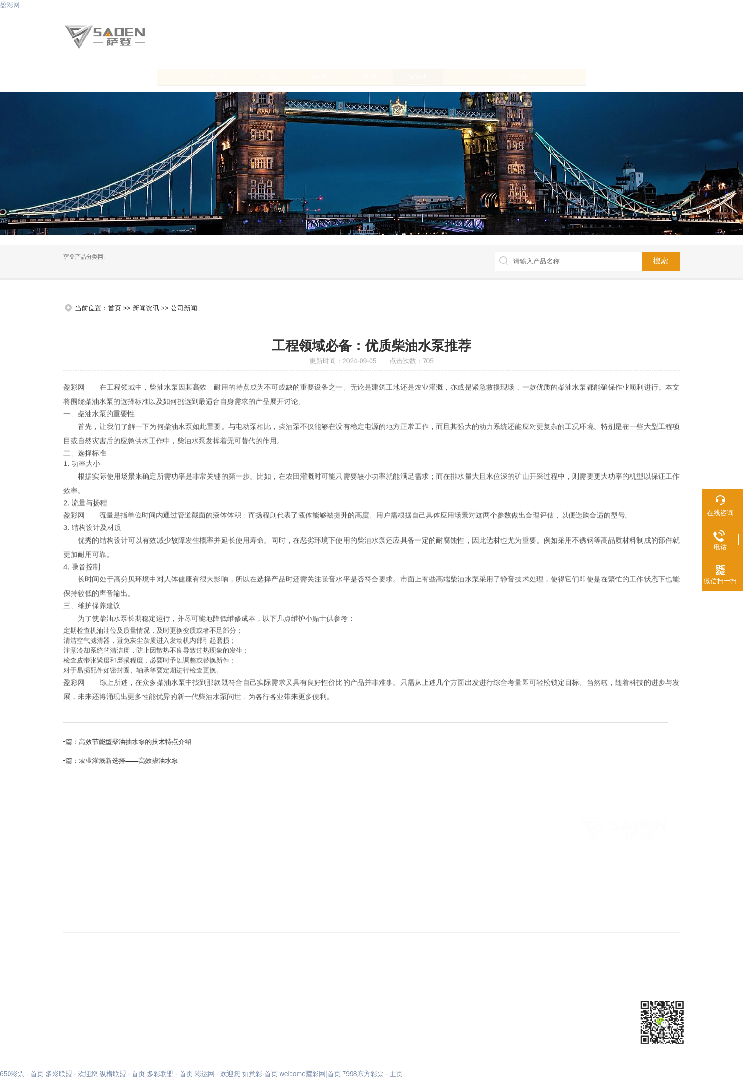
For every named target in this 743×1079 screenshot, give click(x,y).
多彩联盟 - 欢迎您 (71, 1074)
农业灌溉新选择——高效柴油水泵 (453, 760)
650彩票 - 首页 (22, 1074)
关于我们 (193, 76)
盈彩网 (10, 5)
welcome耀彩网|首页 (310, 1074)
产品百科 (538, 76)
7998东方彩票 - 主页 (372, 1074)
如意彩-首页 (260, 1074)
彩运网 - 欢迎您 (217, 1074)
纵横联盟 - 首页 (122, 1074)
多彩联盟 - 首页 (169, 1074)
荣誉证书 (365, 76)
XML (194, 1023)
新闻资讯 (451, 76)
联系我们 (624, 76)
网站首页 (106, 76)
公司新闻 (184, 308)
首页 (114, 308)
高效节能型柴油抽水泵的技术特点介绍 (459, 741)
